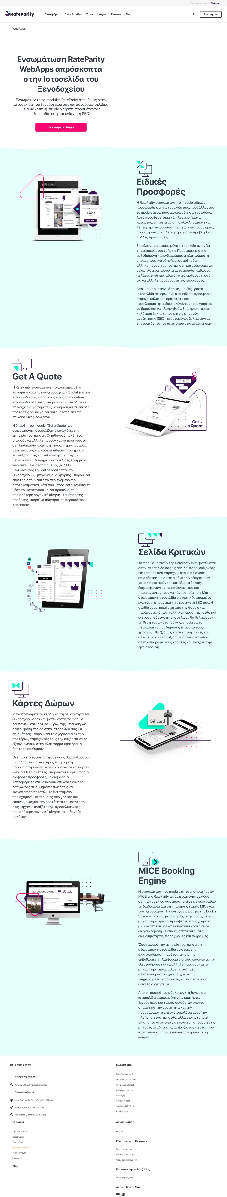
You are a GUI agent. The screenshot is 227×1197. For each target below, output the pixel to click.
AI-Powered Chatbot (125, 1085)
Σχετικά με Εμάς (19, 1131)
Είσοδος (119, 1131)
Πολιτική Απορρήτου (125, 1154)
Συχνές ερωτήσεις (124, 1149)
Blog (15, 1166)
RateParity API (122, 1111)
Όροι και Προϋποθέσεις (126, 1160)
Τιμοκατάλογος (19, 1153)
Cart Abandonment (124, 1090)
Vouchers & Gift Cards (125, 1106)
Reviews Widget (123, 1101)
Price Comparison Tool (125, 1074)
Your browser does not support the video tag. (175, 64)
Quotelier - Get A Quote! (126, 1079)
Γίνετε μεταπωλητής (21, 1147)
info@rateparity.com (124, 1177)
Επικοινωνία (17, 1158)
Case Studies (18, 1137)
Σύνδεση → (216, 3)
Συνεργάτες (17, 1142)
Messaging (120, 1095)
